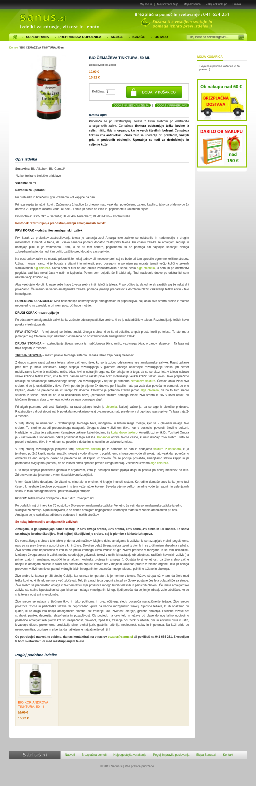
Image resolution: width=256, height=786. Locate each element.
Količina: (98, 91)
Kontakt (228, 754)
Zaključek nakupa (216, 4)
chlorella (111, 406)
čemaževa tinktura (143, 381)
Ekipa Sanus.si (206, 754)
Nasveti (70, 754)
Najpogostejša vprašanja (130, 754)
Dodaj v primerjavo (172, 105)
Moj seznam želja (167, 4)
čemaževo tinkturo (88, 449)
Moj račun (146, 4)
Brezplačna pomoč (94, 754)
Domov (13, 47)
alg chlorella (42, 268)
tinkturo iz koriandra (167, 449)
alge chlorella (146, 268)
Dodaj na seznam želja (131, 105)
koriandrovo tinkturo (124, 432)
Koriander (103, 437)
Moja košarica (192, 4)
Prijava (236, 4)
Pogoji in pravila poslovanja (171, 754)
